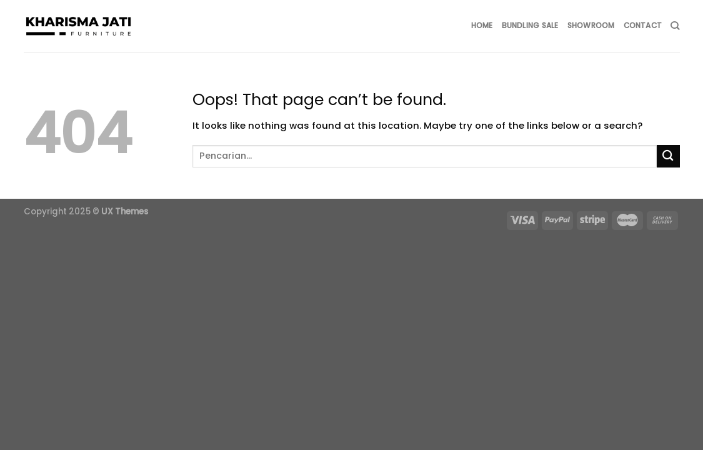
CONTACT (643, 26)
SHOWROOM (591, 26)
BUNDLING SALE (530, 26)
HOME (482, 26)
